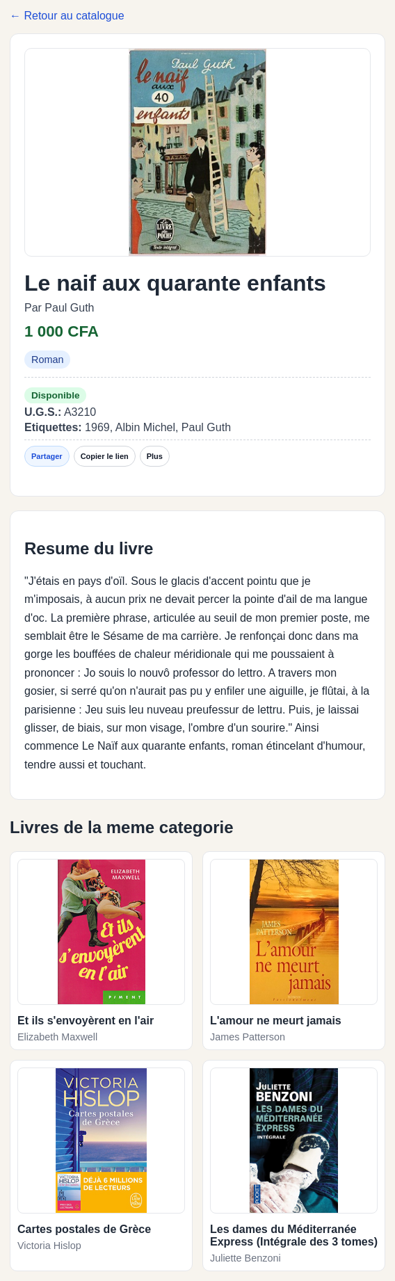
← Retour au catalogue (67, 16)
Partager (47, 456)
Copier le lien (105, 456)
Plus (155, 456)
